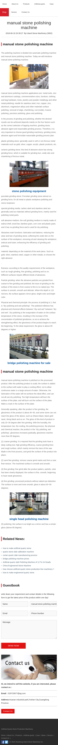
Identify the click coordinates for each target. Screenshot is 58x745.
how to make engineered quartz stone (18, 573)
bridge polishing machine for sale (29, 363)
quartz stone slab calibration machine (18, 552)
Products (26, 4)
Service (14, 12)
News (43, 735)
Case (51, 4)
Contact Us (25, 12)
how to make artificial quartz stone (17, 548)
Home (4, 4)
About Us (15, 4)
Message (29, 629)
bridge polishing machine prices (16, 559)
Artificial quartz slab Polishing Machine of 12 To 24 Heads (27, 562)
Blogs (4, 12)
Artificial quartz (39, 4)
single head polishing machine (29, 519)
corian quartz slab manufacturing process (20, 555)
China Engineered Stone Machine (17, 566)
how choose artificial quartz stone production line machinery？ (29, 569)
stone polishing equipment (29, 191)
